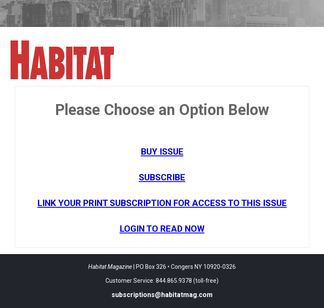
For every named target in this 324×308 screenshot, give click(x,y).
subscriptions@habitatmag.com (162, 295)
